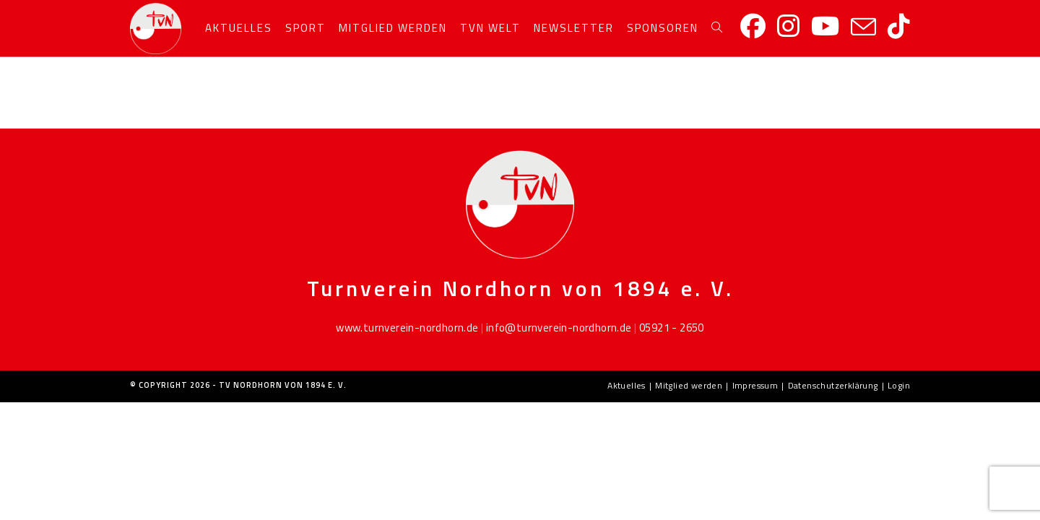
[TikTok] (899, 26)
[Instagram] (788, 26)
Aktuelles (626, 385)
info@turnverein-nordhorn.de (559, 327)
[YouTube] (825, 26)
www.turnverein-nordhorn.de (407, 327)
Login (899, 385)
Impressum (755, 385)
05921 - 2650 (671, 327)
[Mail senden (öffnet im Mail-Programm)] (863, 27)
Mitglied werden (688, 385)
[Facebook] (752, 26)
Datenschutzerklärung (833, 385)
